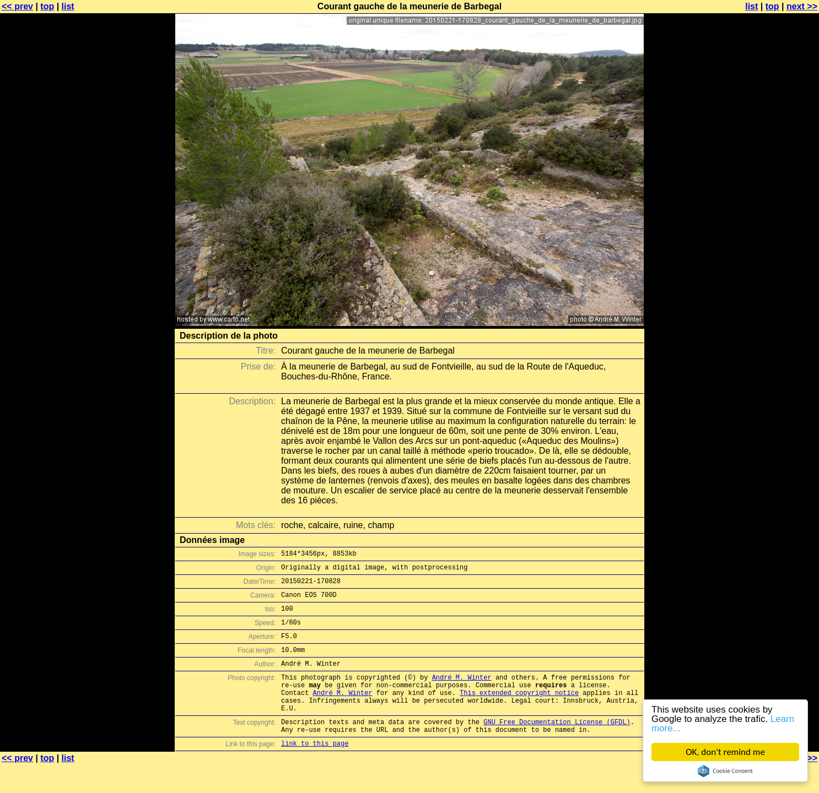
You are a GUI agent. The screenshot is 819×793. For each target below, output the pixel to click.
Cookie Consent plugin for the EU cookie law (725, 771)
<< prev (17, 6)
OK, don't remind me (725, 752)
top (47, 6)
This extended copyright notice (519, 712)
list (68, 6)
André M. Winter (462, 693)
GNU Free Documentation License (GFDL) (556, 746)
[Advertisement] (774, 272)
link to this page (314, 771)
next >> (801, 6)
